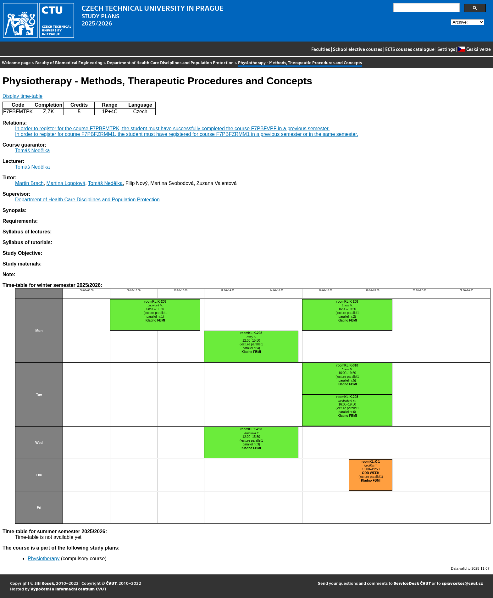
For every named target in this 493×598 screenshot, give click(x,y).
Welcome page (16, 62)
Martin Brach (29, 183)
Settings (446, 49)
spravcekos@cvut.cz (462, 583)
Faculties (320, 49)
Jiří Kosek (44, 583)
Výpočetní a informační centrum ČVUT (68, 588)
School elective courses (357, 49)
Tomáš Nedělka (32, 150)
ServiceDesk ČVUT (412, 583)
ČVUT (111, 583)
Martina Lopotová (66, 183)
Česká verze (474, 49)
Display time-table (22, 96)
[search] (425, 8)
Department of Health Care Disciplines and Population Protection (170, 62)
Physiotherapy (43, 558)
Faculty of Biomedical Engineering (68, 62)
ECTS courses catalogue (410, 49)
